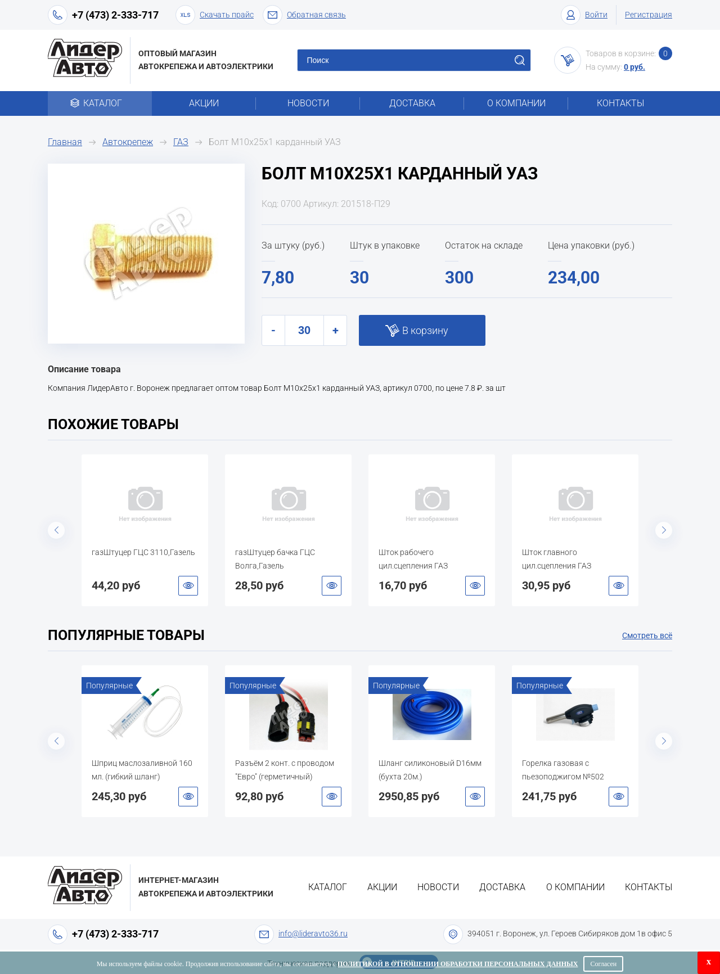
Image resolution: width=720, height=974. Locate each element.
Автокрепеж (127, 142)
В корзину (425, 330)
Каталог (100, 103)
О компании (516, 103)
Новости (308, 103)
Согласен (603, 964)
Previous (56, 530)
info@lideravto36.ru (313, 933)
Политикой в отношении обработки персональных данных (458, 964)
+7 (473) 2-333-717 (115, 15)
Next (663, 530)
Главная (65, 142)
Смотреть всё (647, 635)
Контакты (620, 103)
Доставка (412, 103)
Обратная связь (304, 15)
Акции (204, 103)
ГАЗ (180, 142)
